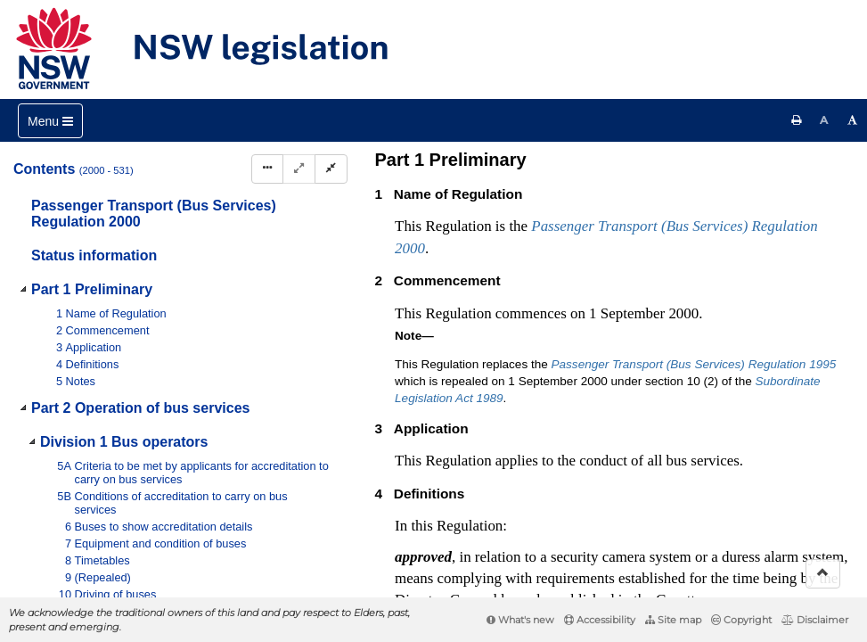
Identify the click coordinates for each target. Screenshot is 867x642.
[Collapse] (331, 169)
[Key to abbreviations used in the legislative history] (634, 167)
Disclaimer (814, 619)
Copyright (741, 619)
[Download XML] (732, 167)
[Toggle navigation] (50, 120)
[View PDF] (666, 167)
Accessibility (599, 619)
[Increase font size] (853, 120)
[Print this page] (796, 120)
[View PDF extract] (700, 167)
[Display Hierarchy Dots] (267, 169)
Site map (673, 619)
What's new (520, 619)
